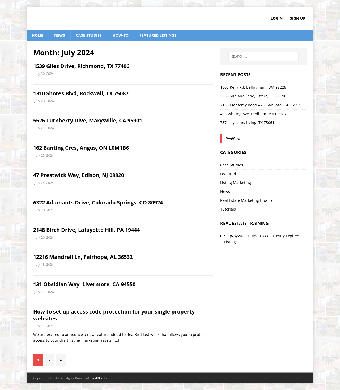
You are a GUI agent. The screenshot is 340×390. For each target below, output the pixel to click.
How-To (121, 35)
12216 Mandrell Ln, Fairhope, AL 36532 (83, 256)
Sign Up (297, 18)
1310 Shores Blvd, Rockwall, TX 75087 (81, 93)
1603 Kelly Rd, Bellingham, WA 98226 (253, 87)
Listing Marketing (235, 182)
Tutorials (228, 209)
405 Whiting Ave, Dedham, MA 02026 (253, 113)
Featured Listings (157, 35)
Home (37, 35)
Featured (228, 173)
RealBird (233, 138)
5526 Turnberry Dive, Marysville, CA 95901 (87, 120)
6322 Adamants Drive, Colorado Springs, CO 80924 (98, 202)
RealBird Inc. (100, 378)
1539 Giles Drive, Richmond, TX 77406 (81, 66)
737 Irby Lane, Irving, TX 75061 (247, 122)
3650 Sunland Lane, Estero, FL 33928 (252, 95)
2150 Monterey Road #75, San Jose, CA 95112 (260, 105)
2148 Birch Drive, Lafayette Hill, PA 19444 (86, 229)
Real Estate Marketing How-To (246, 200)
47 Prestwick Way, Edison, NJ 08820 (78, 175)
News (59, 35)
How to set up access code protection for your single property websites (114, 315)
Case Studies (89, 35)
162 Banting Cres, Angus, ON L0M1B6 (81, 147)
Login (277, 18)
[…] (116, 340)
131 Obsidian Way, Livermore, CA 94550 (84, 284)
